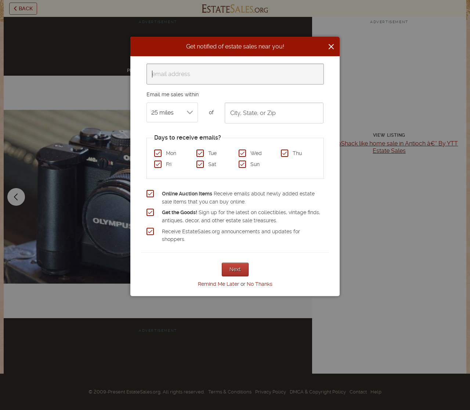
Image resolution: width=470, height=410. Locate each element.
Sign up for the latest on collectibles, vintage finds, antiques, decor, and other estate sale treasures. (241, 216)
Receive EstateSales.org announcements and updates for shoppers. (231, 235)
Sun (255, 164)
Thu (297, 153)
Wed (256, 153)
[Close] (331, 46)
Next (235, 269)
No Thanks (259, 284)
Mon (171, 153)
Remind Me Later (218, 284)
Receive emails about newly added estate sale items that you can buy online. (238, 198)
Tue (212, 153)
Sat (212, 164)
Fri (168, 164)
